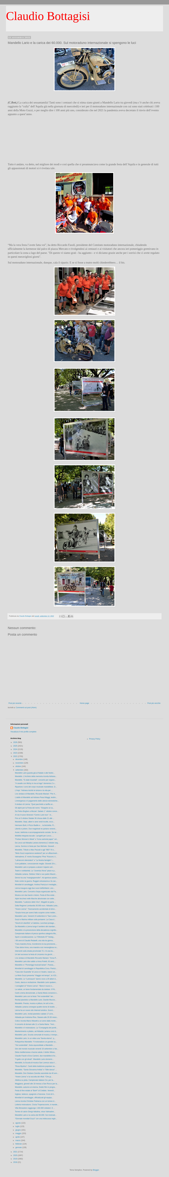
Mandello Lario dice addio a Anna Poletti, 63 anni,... (35, 961)
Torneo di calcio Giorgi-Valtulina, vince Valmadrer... (35, 1112)
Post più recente (15, 703)
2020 (15, 1155)
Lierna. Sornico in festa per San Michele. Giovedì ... (35, 846)
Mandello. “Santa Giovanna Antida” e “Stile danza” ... (36, 1070)
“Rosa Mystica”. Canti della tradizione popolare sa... (35, 1066)
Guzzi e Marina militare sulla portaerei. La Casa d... (35, 919)
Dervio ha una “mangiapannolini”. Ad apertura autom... (36, 878)
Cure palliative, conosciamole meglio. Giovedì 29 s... (36, 864)
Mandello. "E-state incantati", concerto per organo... (35, 780)
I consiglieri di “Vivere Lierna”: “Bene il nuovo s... (34, 986)
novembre (19, 763)
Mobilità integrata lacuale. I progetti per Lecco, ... (34, 836)
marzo (18, 1140)
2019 (15, 1159)
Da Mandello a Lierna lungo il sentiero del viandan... (35, 926)
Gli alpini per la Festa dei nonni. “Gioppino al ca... (34, 808)
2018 (15, 1162)
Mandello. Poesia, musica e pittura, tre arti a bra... (35, 1003)
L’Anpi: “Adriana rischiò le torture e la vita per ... (34, 790)
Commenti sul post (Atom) (26, 707)
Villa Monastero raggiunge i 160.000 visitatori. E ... (35, 1108)
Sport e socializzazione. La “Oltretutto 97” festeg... (35, 937)
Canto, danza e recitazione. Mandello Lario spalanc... (36, 982)
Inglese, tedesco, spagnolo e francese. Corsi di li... (35, 1094)
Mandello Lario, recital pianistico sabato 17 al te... (34, 1014)
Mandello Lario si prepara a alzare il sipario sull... (34, 867)
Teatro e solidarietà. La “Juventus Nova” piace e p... (35, 871)
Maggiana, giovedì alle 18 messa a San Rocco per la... (36, 1084)
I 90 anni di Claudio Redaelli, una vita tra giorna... (34, 941)
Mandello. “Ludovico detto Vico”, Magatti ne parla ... (35, 902)
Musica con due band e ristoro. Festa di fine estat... (35, 895)
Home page (84, 703)
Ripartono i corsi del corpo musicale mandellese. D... (36, 787)
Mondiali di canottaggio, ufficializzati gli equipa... (34, 1098)
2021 (15, 1152)
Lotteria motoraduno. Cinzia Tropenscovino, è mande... (37, 1105)
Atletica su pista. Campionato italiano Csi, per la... (34, 1080)
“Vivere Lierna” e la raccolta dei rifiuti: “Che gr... (33, 1077)
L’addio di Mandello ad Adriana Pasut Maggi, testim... (36, 797)
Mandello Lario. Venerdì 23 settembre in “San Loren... (36, 916)
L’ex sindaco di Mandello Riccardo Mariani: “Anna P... (36, 958)
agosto (18, 1123)
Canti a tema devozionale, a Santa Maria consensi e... (36, 993)
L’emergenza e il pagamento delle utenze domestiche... (37, 801)
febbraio (18, 1144)
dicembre (19, 759)
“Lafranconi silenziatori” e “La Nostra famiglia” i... (34, 860)
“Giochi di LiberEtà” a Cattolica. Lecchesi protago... (35, 923)
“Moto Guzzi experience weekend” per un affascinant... (36, 853)
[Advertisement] (84, 139)
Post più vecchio (153, 703)
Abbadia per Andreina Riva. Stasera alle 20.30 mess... (36, 1017)
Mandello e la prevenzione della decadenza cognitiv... (36, 930)
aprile (17, 1137)
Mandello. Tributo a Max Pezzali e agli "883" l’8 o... (35, 850)
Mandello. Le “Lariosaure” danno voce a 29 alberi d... (36, 979)
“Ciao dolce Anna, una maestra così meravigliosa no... (36, 947)
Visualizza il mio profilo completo (23, 732)
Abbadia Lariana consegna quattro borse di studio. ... (36, 1007)
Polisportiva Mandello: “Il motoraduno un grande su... (36, 1042)
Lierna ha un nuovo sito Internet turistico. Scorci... (34, 1010)
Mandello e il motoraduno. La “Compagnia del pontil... (36, 1028)
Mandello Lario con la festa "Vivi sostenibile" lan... (34, 996)
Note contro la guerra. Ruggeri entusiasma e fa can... (36, 881)
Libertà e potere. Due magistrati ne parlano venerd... (36, 829)
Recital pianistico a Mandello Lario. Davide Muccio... (35, 1000)
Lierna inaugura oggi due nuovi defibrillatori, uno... (35, 888)
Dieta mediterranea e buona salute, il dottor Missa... (35, 1052)
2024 (15, 749)
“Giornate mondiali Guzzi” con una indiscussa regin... (36, 1119)
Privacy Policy (94, 739)
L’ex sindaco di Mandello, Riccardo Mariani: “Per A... (35, 794)
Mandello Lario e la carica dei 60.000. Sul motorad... (36, 1115)
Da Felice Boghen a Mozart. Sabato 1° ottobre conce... (36, 811)
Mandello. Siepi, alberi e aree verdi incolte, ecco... (35, 822)
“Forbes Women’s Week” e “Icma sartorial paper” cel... (36, 839)
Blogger (96, 1170)
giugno (18, 1130)
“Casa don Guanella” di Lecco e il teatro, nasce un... (35, 972)
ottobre (18, 766)
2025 (15, 746)
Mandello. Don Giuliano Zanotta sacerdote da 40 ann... (37, 1073)
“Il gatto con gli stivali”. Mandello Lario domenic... (34, 1059)
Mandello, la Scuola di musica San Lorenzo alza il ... (35, 1063)
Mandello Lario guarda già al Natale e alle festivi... (35, 773)
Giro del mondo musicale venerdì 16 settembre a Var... (36, 1049)
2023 (15, 753)
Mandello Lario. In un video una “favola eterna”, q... (35, 1038)
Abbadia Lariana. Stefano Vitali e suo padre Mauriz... (36, 874)
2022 (15, 756)
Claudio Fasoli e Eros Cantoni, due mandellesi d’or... (36, 1056)
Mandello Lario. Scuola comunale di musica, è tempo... (37, 1035)
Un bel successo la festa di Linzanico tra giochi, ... (35, 954)
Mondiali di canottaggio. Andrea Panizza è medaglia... (36, 885)
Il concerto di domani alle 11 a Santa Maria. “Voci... (35, 1024)
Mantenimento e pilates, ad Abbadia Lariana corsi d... (36, 1031)
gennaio (18, 1147)
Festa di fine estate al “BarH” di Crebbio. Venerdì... (35, 1091)
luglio (17, 1126)
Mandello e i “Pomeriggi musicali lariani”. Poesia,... (35, 965)
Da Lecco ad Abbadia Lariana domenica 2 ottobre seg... (37, 843)
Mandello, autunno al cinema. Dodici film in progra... (35, 1087)
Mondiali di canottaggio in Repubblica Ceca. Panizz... (36, 968)
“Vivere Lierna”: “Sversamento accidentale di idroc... (35, 909)
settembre (19, 770)
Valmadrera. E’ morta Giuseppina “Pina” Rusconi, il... (36, 857)
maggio (18, 1133)
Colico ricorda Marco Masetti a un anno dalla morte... (36, 1021)
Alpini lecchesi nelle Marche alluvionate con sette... (35, 899)
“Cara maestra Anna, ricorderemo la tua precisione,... (36, 944)
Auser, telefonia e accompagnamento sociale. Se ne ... (36, 832)
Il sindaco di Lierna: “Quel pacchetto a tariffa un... (34, 804)
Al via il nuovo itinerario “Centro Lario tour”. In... (33, 815)
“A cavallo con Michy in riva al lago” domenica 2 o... (35, 783)
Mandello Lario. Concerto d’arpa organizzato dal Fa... (36, 892)
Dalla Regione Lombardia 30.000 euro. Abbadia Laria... (37, 906)
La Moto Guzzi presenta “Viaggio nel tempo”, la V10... (36, 975)
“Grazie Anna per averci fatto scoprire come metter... (36, 913)
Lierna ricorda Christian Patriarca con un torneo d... (35, 1101)
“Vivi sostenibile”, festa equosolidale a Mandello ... (35, 1045)
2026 (15, 742)
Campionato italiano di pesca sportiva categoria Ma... (36, 933)
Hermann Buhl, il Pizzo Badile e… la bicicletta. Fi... (35, 825)
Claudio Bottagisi (48, 16)
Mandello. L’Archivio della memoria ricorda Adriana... (36, 776)
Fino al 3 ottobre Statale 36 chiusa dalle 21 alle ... (34, 818)
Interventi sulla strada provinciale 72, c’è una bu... (34, 951)
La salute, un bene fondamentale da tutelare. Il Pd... (35, 989)
